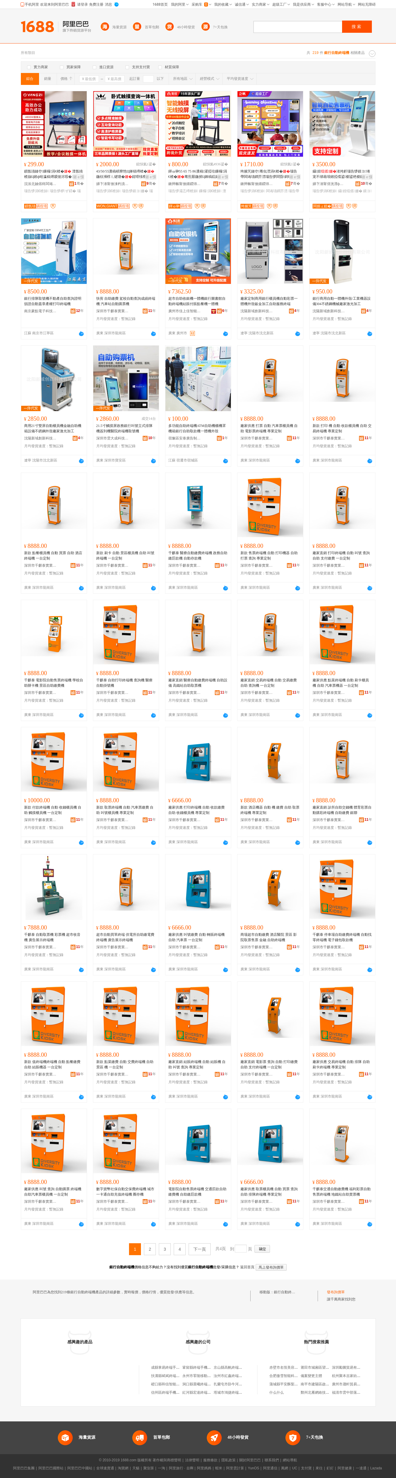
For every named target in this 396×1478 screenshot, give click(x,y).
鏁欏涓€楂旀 (210, 191)
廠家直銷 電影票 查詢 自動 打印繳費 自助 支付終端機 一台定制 (269, 1064)
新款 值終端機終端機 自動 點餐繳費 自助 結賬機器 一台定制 (52, 1064)
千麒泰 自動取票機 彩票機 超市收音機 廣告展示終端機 (52, 937)
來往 (319, 1468)
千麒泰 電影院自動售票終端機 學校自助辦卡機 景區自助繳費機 (53, 683)
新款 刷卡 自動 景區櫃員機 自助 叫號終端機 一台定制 (125, 555)
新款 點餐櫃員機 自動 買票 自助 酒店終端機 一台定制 (53, 555)
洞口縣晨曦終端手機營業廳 (203, 1384)
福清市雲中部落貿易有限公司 (355, 1392)
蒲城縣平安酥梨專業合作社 (290, 1384)
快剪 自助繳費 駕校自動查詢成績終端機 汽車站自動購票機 (125, 301)
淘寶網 (123, 1468)
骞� (79, 183)
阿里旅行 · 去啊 (181, 1468)
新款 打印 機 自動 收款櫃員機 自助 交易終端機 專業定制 (342, 428)
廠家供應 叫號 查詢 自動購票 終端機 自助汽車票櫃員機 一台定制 (52, 1191)
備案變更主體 (311, 1376)
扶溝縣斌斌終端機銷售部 (170, 1376)
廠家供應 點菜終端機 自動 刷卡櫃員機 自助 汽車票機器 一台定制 (341, 683)
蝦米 (218, 1468)
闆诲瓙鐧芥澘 (277, 191)
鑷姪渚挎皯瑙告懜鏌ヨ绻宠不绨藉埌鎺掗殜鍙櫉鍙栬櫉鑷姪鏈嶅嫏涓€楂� (341, 174)
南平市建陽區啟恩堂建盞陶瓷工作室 (329, 1384)
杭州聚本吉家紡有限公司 (351, 1376)
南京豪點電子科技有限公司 (40, 311)
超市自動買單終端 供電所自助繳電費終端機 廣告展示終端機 (125, 937)
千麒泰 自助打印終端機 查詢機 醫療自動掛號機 (124, 683)
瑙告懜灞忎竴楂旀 (183, 191)
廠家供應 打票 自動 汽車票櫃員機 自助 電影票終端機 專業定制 (269, 428)
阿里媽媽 (204, 1468)
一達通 (361, 1468)
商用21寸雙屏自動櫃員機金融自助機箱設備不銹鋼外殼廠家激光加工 (52, 428)
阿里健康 (345, 1468)
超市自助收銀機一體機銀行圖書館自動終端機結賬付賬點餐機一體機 (197, 301)
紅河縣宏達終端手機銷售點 (203, 1392)
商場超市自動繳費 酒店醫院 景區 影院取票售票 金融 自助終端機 (268, 937)
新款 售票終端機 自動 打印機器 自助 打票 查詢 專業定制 (269, 555)
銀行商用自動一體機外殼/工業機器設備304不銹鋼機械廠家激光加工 (342, 301)
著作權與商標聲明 (167, 1460)
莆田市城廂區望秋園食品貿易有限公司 (331, 1367)
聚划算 (148, 1468)
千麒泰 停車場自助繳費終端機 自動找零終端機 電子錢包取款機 (342, 937)
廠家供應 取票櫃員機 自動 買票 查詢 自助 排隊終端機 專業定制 (269, 1191)
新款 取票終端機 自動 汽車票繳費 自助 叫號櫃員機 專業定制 (124, 810)
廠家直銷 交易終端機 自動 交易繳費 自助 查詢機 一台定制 (268, 683)
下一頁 (199, 1249)
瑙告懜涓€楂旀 (36, 191)
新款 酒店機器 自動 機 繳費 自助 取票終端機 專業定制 (269, 810)
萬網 (284, 1468)
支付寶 (306, 1468)
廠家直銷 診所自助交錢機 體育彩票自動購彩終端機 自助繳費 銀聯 (342, 810)
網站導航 (290, 1460)
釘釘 (330, 1468)
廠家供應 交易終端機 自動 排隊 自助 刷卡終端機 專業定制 (341, 1064)
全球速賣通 (105, 1468)
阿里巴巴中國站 (79, 1468)
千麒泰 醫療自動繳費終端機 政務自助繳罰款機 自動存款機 (197, 555)
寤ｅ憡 (78, 177)
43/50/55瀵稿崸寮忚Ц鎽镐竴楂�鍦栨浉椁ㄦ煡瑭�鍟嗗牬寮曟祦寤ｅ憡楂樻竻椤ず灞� (125, 174)
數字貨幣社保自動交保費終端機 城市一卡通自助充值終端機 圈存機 (125, 1191)
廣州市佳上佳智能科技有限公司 (184, 311)
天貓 (135, 1468)
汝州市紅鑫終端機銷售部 (233, 1376)
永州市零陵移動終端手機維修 (205, 1376)
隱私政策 (228, 1460)
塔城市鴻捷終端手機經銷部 (235, 1392)
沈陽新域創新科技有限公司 (256, 311)
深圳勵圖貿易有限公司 (350, 1367)
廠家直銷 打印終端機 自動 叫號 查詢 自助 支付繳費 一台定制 (341, 555)
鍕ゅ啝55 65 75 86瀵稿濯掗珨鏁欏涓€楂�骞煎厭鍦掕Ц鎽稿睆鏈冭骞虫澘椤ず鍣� (198, 174)
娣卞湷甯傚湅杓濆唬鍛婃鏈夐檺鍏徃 (112, 184)
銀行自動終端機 (286, 1292)
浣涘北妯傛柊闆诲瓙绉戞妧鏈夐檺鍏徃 (40, 184)
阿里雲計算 (235, 1468)
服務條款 (210, 1460)
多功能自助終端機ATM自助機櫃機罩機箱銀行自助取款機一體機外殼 (197, 428)
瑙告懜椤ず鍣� (63, 191)
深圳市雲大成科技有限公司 (112, 438)
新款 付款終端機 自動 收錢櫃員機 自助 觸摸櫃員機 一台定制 (52, 810)
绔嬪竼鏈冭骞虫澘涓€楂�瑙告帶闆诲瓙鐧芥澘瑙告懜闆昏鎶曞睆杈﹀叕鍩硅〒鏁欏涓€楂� (268, 174)
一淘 (161, 1468)
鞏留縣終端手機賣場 (198, 1367)
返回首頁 (247, 1267)
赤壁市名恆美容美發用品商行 (292, 1367)
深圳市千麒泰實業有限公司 (112, 311)
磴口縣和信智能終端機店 (170, 1384)
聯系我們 (272, 1460)
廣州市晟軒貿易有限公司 (351, 1384)
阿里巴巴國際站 (50, 1468)
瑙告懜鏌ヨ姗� (135, 191)
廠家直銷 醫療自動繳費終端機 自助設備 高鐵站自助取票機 (197, 683)
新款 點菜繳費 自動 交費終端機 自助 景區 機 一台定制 (124, 1064)
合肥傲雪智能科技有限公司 (290, 1376)
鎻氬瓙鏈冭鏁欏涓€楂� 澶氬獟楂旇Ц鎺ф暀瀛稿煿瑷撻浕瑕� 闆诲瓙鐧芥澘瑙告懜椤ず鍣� (53, 174)
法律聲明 (192, 1460)
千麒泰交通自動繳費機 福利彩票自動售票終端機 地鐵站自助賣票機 (342, 1191)
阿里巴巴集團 (24, 1468)
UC (294, 1468)
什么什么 (276, 1392)
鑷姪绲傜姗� (350, 191)
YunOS (253, 1468)
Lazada (376, 1468)
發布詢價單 (336, 1292)
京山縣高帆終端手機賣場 (233, 1367)
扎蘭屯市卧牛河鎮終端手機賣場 (239, 1384)
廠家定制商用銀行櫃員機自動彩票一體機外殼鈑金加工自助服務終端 (269, 301)
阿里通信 (270, 1468)
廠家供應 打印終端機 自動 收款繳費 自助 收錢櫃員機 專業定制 (196, 810)
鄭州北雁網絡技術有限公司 (322, 1392)
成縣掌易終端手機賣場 (169, 1367)
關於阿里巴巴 (250, 1460)
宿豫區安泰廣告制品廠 (184, 438)
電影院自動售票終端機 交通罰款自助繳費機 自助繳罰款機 (197, 1191)
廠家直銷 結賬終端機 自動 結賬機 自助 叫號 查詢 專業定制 (197, 1064)
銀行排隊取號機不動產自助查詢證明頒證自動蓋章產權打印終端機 (52, 301)
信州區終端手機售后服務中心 (174, 1392)
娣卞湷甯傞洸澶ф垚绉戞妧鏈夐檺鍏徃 (329, 184)
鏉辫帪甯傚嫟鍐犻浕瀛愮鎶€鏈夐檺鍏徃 (184, 184)
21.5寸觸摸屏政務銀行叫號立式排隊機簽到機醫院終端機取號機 (124, 428)
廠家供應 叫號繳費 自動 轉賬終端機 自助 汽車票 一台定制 (196, 937)
